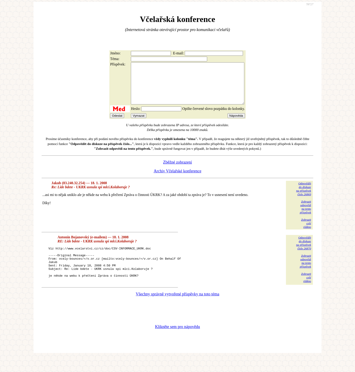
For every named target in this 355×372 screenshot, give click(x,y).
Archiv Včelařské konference (177, 179)
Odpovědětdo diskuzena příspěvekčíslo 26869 (303, 197)
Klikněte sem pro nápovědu (177, 341)
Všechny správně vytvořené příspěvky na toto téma (177, 309)
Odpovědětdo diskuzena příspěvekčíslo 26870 (303, 251)
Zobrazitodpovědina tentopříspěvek (305, 215)
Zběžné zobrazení (177, 170)
